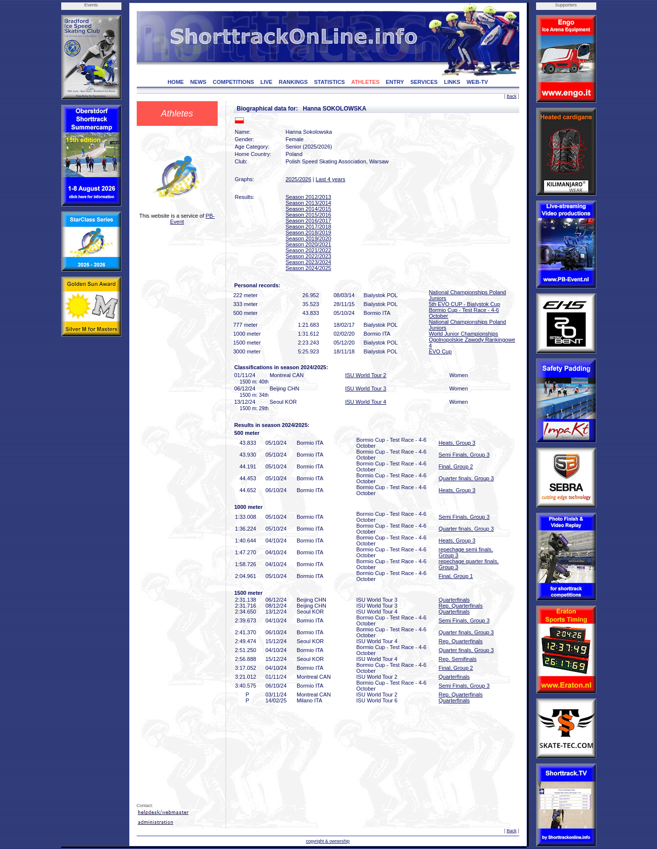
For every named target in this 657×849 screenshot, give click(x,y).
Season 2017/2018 (308, 227)
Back (511, 96)
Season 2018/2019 (308, 232)
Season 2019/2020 (308, 238)
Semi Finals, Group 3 (464, 455)
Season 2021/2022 (308, 250)
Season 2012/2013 (308, 197)
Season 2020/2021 (308, 244)
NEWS (198, 82)
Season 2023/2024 (308, 262)
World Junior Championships (463, 334)
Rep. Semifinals (458, 659)
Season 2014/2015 (308, 209)
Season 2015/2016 (308, 215)
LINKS (452, 82)
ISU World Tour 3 (365, 388)
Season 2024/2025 (308, 268)
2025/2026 (298, 179)
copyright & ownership (328, 841)
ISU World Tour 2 (365, 375)
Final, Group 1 (456, 576)
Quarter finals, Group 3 (466, 478)
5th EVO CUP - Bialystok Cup (465, 304)
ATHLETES (365, 82)
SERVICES (423, 82)
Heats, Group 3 (457, 443)
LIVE (266, 82)
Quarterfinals (454, 600)
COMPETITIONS (233, 82)
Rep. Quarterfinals (461, 606)
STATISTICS (329, 82)
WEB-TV (477, 82)
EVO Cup (440, 351)
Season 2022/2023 (308, 256)
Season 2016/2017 (308, 221)
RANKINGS (293, 82)
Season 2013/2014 (308, 203)
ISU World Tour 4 (365, 402)
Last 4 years (330, 179)
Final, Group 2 (456, 466)
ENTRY (395, 82)
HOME (175, 82)
